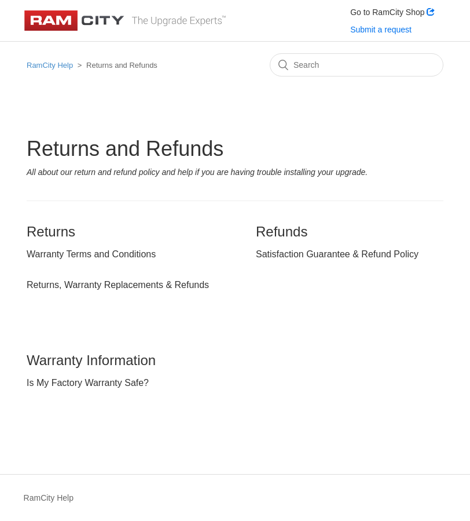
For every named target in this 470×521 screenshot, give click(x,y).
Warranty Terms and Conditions (91, 254)
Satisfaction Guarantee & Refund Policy (337, 254)
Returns (51, 231)
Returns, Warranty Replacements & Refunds (118, 285)
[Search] (356, 64)
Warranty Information (91, 360)
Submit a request (381, 29)
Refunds (281, 231)
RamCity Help (50, 65)
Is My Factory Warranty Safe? (88, 383)
